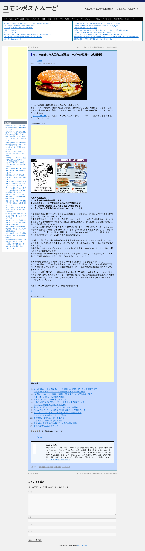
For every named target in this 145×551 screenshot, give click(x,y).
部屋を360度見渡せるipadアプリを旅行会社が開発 (55, 423)
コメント (31, 492)
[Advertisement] (49, 140)
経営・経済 (19, 19)
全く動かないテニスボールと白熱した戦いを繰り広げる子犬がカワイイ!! (27, 34)
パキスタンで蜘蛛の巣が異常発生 (48, 421)
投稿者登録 (118, 19)
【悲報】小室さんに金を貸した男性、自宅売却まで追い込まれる (95, 32)
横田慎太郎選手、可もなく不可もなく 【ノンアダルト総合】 (94, 39)
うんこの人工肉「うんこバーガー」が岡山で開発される (57, 413)
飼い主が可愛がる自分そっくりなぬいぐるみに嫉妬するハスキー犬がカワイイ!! (16, 246)
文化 (28, 19)
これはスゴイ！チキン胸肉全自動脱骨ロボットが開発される (59, 410)
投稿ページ (129, 19)
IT (81, 19)
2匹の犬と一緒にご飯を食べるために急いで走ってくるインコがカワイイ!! (16, 216)
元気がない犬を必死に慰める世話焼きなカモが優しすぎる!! (23, 37)
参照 (33, 291)
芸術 (98, 19)
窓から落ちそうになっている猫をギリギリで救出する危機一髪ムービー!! (16, 203)
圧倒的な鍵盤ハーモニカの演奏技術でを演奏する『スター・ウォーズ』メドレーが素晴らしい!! (16, 145)
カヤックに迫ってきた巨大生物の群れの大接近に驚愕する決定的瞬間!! (16, 235)
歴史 (50, 19)
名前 (29, 517)
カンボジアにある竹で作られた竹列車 (50, 415)
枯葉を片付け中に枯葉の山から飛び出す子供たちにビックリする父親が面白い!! (16, 229)
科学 (56, 19)
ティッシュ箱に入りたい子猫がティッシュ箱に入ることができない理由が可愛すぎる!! (16, 190)
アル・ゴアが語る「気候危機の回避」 (50, 397)
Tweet (39, 61)
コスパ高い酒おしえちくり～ (13, 39)
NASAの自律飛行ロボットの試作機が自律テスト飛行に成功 (59, 392)
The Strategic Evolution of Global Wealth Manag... (20, 26)
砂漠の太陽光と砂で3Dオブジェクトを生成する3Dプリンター (60, 402)
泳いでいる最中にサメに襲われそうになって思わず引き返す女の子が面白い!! (16, 209)
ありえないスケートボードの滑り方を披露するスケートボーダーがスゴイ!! (16, 171)
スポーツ (36, 19)
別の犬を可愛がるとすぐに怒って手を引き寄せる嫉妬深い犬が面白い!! (16, 164)
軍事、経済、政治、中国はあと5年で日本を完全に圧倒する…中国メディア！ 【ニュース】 (104, 41)
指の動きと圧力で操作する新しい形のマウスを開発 (56, 407)
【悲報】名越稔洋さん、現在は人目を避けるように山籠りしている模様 (97, 23)
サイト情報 (106, 19)
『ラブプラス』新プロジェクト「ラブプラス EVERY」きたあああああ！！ (98, 34)
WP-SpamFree (82, 545)
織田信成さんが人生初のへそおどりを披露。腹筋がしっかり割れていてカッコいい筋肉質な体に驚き (106, 37)
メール (30, 524)
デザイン (74, 19)
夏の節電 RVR (33, 47)
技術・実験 (64, 19)
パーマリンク (66, 467)
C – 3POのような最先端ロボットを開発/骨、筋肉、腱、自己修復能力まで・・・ (68, 389)
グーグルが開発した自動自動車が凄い (50, 405)
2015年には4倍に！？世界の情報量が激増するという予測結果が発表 (63, 394)
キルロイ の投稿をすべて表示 (58, 460)
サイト (30, 531)
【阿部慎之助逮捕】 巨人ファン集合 (85, 28)
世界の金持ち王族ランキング (46, 426)
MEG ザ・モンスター (10, 30)
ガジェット (89, 19)
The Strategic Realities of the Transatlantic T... (18, 28)
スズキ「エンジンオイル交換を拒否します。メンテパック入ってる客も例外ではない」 (102, 30)
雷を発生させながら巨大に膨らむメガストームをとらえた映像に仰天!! (16, 177)
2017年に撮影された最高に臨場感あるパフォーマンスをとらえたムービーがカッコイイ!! (16, 184)
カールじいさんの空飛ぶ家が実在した (50, 399)
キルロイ (54, 63)
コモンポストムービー (29, 10)
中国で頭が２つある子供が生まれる (49, 418)
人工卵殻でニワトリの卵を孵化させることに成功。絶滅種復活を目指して (27, 23)
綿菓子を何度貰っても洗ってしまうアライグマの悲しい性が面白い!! (16, 138)
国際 (44, 19)
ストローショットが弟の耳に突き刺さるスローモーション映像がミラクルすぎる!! (16, 222)
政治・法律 (8, 19)
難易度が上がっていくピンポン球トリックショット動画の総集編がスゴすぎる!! (16, 197)
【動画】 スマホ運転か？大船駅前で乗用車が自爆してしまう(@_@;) (96, 26)
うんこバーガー (39, 116)
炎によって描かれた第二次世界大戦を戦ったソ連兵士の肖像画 (97, 47)
